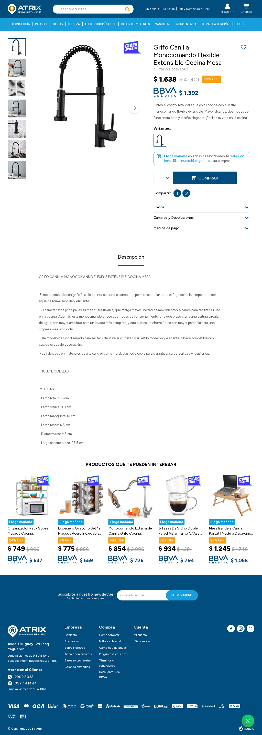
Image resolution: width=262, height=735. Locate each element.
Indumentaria (186, 24)
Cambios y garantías (112, 647)
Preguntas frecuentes (113, 654)
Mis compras (142, 641)
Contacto (70, 635)
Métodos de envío (110, 641)
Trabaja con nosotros (78, 654)
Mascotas (162, 24)
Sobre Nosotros (74, 647)
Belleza (74, 24)
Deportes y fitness (135, 24)
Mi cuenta (140, 635)
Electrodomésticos (100, 24)
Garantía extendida (77, 667)
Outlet (241, 24)
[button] (127, 9)
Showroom (71, 641)
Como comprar (109, 635)
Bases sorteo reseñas (78, 660)
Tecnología (20, 24)
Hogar (58, 24)
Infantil (41, 24)
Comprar (208, 178)
